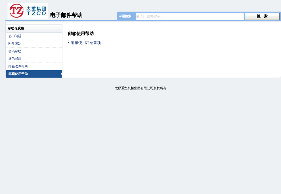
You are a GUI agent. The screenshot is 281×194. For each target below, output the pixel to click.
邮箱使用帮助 (35, 74)
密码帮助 (14, 51)
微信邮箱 (14, 59)
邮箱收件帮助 (18, 66)
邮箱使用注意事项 (86, 42)
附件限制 (14, 44)
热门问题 (14, 36)
